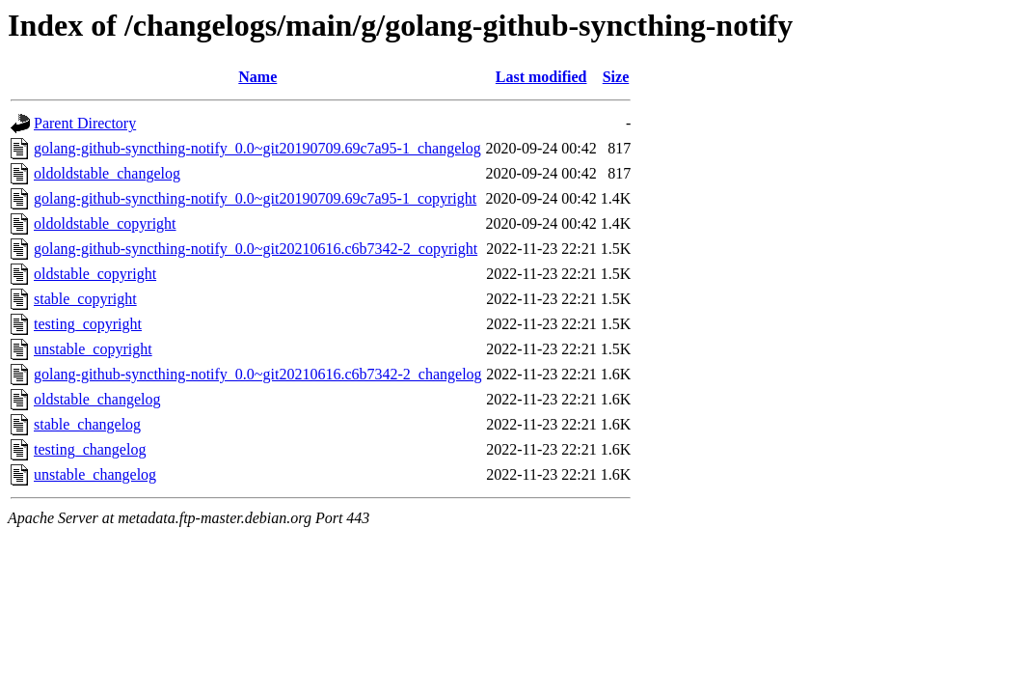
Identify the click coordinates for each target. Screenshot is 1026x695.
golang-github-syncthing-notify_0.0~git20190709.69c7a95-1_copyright (255, 198)
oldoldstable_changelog (107, 173)
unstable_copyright (93, 349)
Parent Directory (85, 123)
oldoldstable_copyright (105, 223)
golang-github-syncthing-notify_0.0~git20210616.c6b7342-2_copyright (255, 248)
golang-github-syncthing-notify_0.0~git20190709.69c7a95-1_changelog (257, 148)
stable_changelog (87, 424)
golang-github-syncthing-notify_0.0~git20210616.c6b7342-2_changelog (258, 374)
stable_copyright (85, 299)
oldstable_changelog (97, 399)
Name (257, 77)
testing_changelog (90, 449)
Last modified (541, 77)
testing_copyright (88, 324)
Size (616, 77)
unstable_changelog (95, 474)
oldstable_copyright (95, 273)
